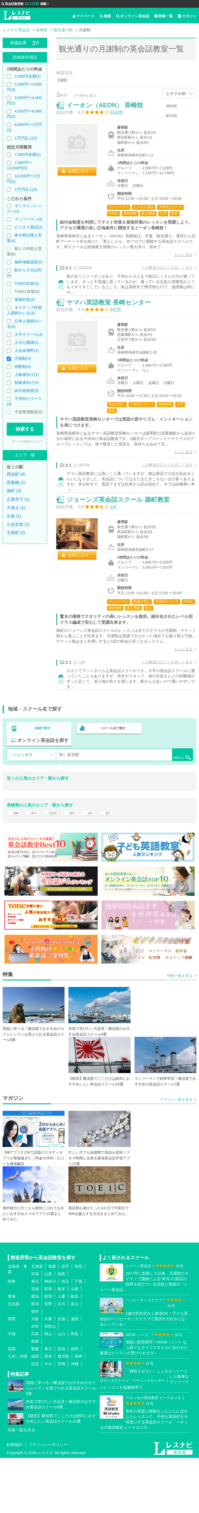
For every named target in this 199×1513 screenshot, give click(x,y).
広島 (35, 1389)
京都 (61, 1374)
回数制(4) (23, 366)
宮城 (35, 1329)
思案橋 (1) (16, 482)
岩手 (65, 1321)
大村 (98, 864)
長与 (34, 864)
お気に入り (83, 176)
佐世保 (56, 864)
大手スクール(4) (28, 334)
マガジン (187, 16)
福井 (35, 1366)
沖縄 (75, 1419)
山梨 (75, 1344)
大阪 (35, 1374)
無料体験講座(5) (28, 262)
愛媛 (35, 1404)
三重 (61, 1351)
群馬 (48, 1344)
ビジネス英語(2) (28, 227)
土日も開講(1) (27, 342)
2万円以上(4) (26, 189)
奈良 (35, 1381)
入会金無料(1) (27, 350)
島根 (35, 1396)
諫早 (78, 864)
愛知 (35, 1351)
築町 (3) (14, 491)
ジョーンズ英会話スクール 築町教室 (123, 536)
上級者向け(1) (27, 374)
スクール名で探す (112, 777)
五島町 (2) (16, 532)
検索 (105, 16)
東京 (35, 1336)
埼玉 (65, 1336)
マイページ (83, 16)
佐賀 (35, 1419)
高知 (61, 1404)
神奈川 (50, 1336)
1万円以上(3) (26, 138)
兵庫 (48, 1374)
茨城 (35, 1344)
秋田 (78, 1321)
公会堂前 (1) (18, 524)
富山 (75, 1359)
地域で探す (43, 777)
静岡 (48, 1351)
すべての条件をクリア (27, 441)
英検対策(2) (25, 299)
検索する (25, 429)
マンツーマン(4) (28, 219)
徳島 (75, 1404)
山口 (61, 1389)
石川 (61, 1359)
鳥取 (75, 1389)
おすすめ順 (176, 93)
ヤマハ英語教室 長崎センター (114, 320)
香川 (48, 1404)
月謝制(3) (23, 358)
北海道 (37, 1321)
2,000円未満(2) (28, 76)
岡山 (48, 1389)
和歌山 (50, 1381)
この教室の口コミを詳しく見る (161, 273)
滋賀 (75, 1374)
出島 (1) (14, 516)
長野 (48, 1359)
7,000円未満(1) (28, 154)
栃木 (61, 1344)
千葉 (78, 1336)
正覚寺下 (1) (18, 499)
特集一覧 (163, 16)
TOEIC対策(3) (27, 283)
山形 (48, 1329)
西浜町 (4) (16, 474)
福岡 (35, 1411)
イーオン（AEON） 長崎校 (110, 110)
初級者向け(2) (27, 382)
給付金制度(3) (27, 390)
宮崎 (61, 1419)
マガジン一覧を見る (176, 1154)
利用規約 (14, 1499)
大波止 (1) (16, 507)
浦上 (117, 864)
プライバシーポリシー (48, 1499)
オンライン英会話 (132, 16)
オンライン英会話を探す (43, 788)
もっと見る (178, 260)
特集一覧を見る (180, 1031)
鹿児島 (63, 1411)
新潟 (35, 1359)
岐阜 (75, 1351)
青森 (52, 1321)
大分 (48, 1419)
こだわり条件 (21, 803)
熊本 (48, 1411)
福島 (61, 1329)
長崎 (15, 864)
